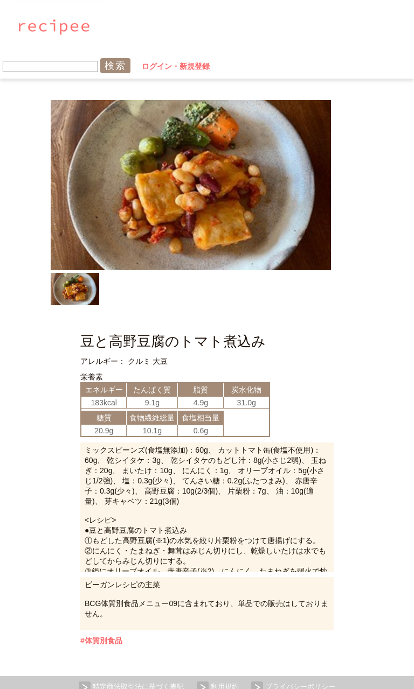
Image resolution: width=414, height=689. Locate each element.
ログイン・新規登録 (294, 27)
